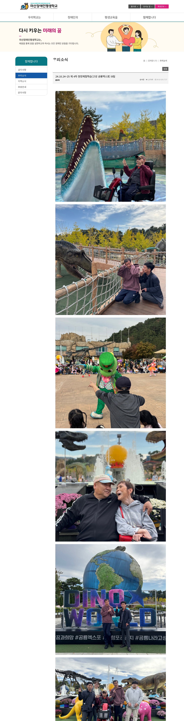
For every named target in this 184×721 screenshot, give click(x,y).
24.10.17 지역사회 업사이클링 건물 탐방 (76, 674)
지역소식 (22, 81)
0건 (142, 79)
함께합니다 (149, 17)
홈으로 (134, 6)
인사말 (36, 697)
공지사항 (22, 69)
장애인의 (73, 17)
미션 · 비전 (48, 697)
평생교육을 (111, 17)
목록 (165, 69)
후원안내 (162, 6)
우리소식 (22, 75)
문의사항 (22, 92)
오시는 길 (147, 6)
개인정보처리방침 (22, 697)
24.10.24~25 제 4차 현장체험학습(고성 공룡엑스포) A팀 (81, 680)
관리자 (57, 80)
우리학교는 (34, 17)
